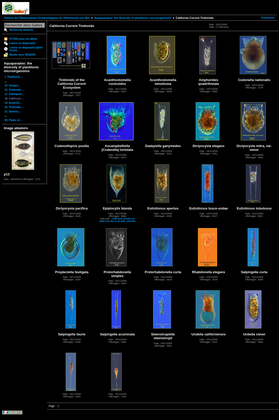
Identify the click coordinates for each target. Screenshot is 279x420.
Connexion (267, 17)
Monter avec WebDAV (22, 54)
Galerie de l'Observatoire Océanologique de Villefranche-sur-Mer (47, 17)
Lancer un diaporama (22, 43)
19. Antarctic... (13, 102)
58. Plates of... (13, 120)
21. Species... (13, 111)
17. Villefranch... (14, 94)
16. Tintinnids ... (14, 89)
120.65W (130, 221)
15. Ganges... (12, 85)
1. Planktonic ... (14, 76)
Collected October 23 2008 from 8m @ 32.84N (117, 219)
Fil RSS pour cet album (23, 38)
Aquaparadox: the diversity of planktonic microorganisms (132, 17)
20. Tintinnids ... (14, 107)
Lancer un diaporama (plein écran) (26, 49)
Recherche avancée (21, 30)
